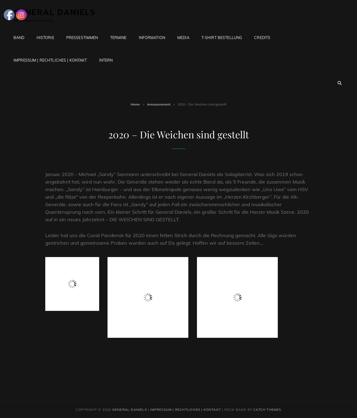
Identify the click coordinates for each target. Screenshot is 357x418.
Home (135, 104)
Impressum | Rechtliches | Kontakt (50, 60)
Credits (262, 37)
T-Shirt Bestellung (222, 37)
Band (19, 37)
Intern (106, 60)
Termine (118, 37)
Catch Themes (267, 410)
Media (183, 37)
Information (152, 37)
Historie (45, 37)
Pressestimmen (82, 37)
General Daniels (129, 410)
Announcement (158, 104)
